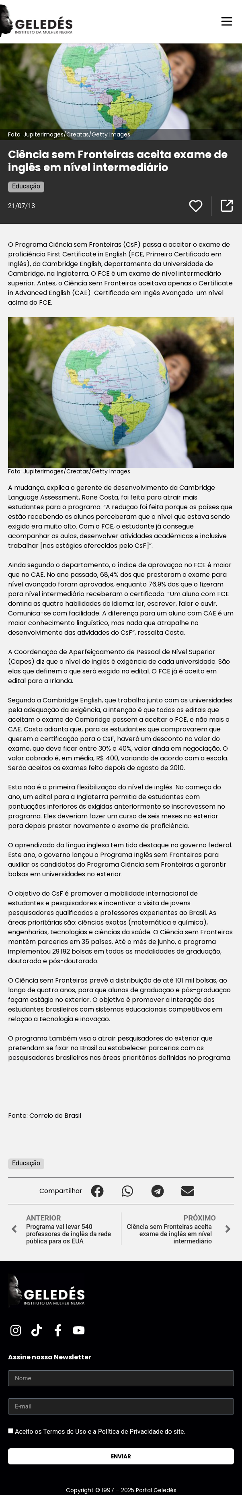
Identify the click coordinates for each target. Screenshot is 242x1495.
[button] (97, 1191)
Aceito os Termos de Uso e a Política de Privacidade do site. (100, 1431)
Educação (26, 186)
